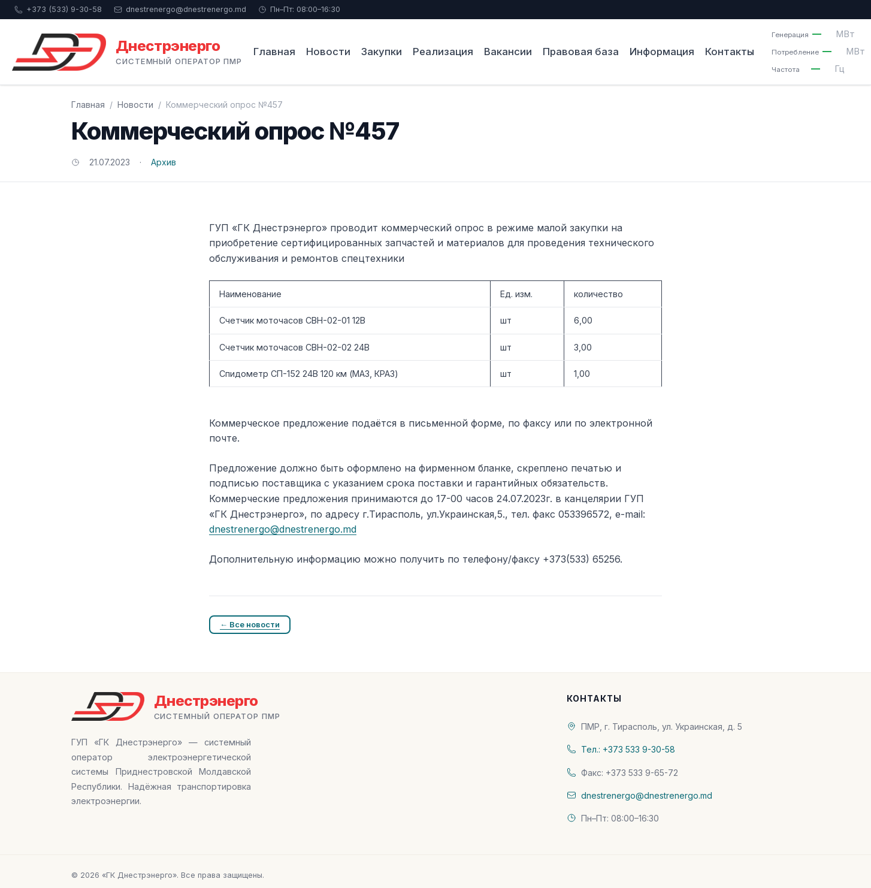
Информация (662, 52)
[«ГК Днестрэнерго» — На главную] (127, 52)
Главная (274, 52)
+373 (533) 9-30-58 (58, 9)
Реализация (443, 52)
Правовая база (581, 52)
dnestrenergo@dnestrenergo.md (180, 9)
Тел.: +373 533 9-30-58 (628, 749)
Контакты (729, 52)
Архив (163, 162)
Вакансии (508, 52)
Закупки (381, 52)
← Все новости (250, 624)
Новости (328, 52)
